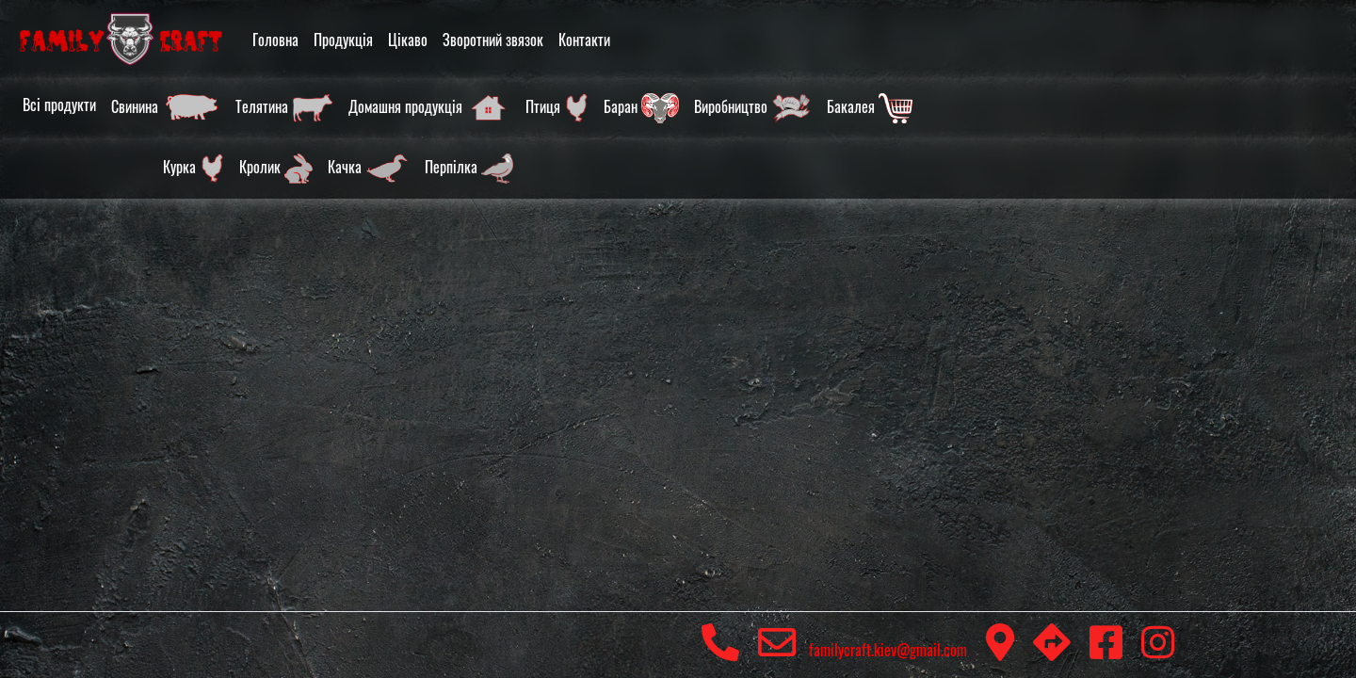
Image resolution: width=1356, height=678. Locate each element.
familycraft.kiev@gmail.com (862, 649)
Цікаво (408, 39)
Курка (193, 168)
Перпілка (469, 168)
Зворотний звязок (493, 39)
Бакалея (869, 108)
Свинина (165, 108)
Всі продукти (59, 104)
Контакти (584, 39)
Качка (369, 168)
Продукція (343, 39)
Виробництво (753, 108)
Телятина (284, 108)
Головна (275, 39)
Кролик (276, 168)
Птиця (557, 108)
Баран (641, 108)
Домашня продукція (429, 108)
